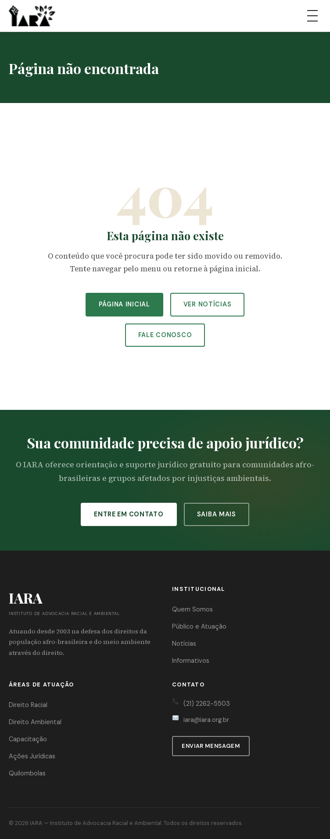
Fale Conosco (165, 335)
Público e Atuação (199, 626)
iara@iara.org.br (206, 720)
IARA (36, 823)
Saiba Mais (216, 514)
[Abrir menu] (312, 15)
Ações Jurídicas (32, 756)
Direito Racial (28, 705)
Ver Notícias (207, 304)
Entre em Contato (129, 514)
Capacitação (28, 739)
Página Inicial (124, 304)
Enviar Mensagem (211, 746)
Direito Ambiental (35, 722)
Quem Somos (192, 609)
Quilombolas (27, 773)
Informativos (190, 661)
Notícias (184, 643)
